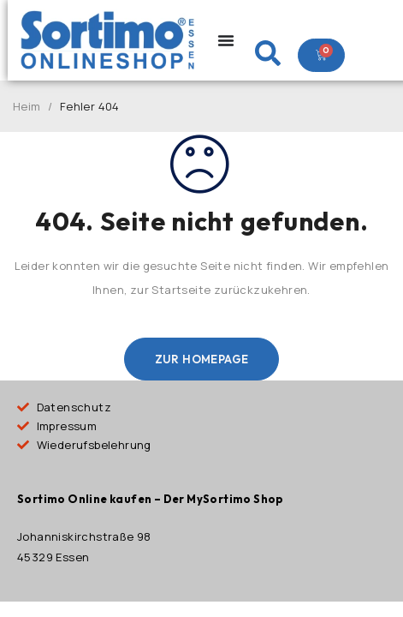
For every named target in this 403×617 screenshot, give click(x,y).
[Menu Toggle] (225, 40)
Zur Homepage (202, 359)
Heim (27, 106)
